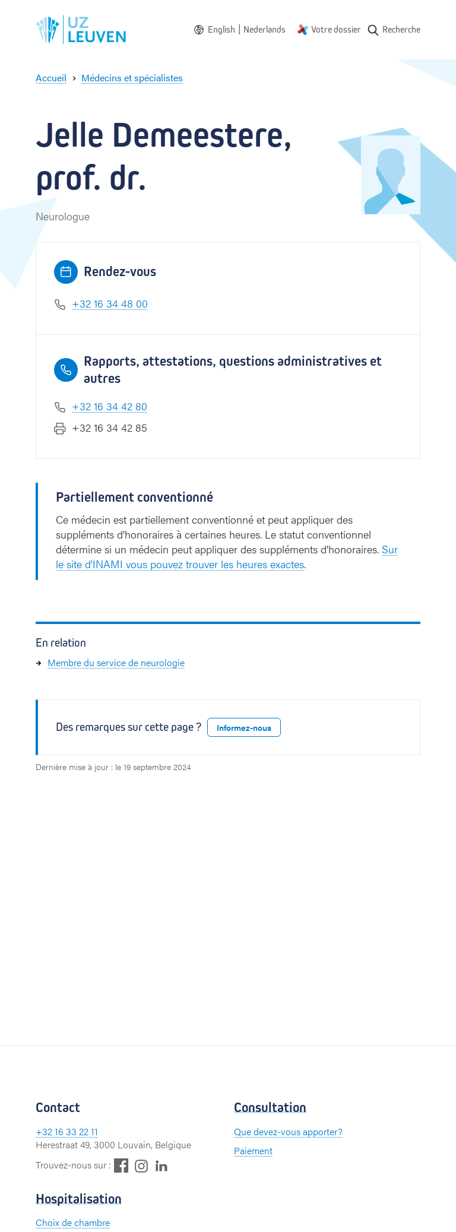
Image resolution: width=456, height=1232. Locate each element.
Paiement (253, 1150)
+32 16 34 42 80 (109, 405)
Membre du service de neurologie (116, 662)
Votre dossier (336, 29)
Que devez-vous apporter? (288, 1131)
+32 (45, 1131)
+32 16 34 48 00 (110, 303)
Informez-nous (244, 727)
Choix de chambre (73, 1222)
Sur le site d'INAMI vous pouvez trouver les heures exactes (227, 556)
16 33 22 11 (76, 1131)
